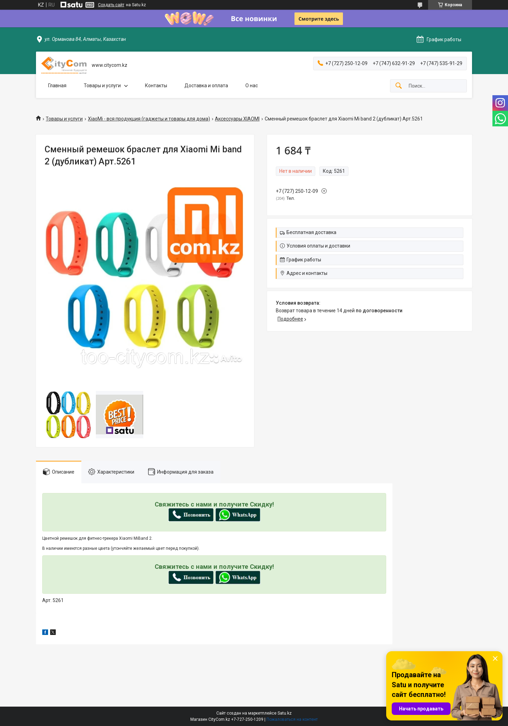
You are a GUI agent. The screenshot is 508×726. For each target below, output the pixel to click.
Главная (57, 85)
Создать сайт (111, 4)
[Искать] (398, 86)
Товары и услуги (102, 85)
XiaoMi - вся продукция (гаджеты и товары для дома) (149, 119)
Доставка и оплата (206, 85)
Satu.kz (285, 713)
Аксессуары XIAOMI (237, 119)
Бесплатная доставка (311, 232)
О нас (251, 85)
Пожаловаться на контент (292, 719)
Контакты (156, 85)
